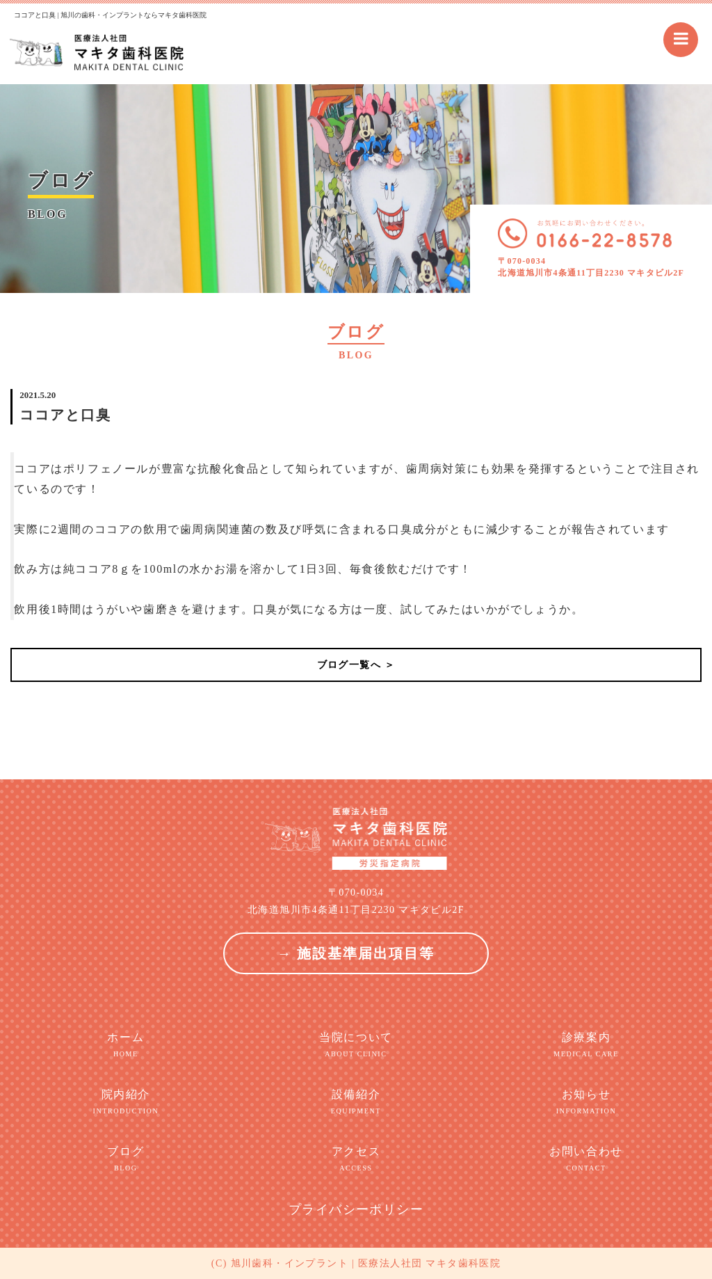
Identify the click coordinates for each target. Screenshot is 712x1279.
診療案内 (586, 1045)
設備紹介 (356, 1102)
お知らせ (586, 1102)
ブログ (125, 1159)
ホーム (125, 1045)
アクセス (356, 1159)
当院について (356, 1045)
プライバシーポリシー (356, 1209)
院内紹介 (125, 1102)
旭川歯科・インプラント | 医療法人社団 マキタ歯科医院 (366, 1263)
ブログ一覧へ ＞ (356, 665)
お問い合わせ (586, 1159)
